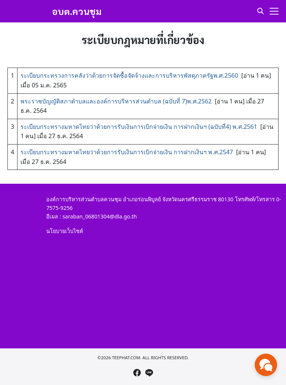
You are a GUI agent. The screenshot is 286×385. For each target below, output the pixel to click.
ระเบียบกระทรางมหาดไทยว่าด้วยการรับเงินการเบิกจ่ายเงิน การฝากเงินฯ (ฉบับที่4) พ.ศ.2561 (138, 126)
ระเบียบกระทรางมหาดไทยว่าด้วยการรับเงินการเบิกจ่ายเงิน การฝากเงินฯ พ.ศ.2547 (126, 152)
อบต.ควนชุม (77, 11)
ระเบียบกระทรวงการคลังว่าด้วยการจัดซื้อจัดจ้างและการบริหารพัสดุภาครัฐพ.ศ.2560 (129, 75)
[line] (148, 372)
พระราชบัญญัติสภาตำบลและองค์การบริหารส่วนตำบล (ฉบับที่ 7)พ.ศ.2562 (116, 101)
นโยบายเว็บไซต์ (64, 231)
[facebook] (137, 372)
